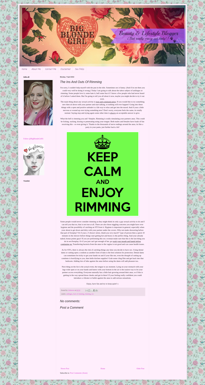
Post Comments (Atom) (78, 373)
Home (24, 69)
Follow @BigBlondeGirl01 (33, 139)
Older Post (140, 369)
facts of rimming (78, 294)
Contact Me (50, 69)
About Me (36, 69)
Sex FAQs (79, 69)
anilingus (69, 294)
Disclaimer (65, 69)
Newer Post (65, 369)
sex (93, 294)
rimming (88, 294)
